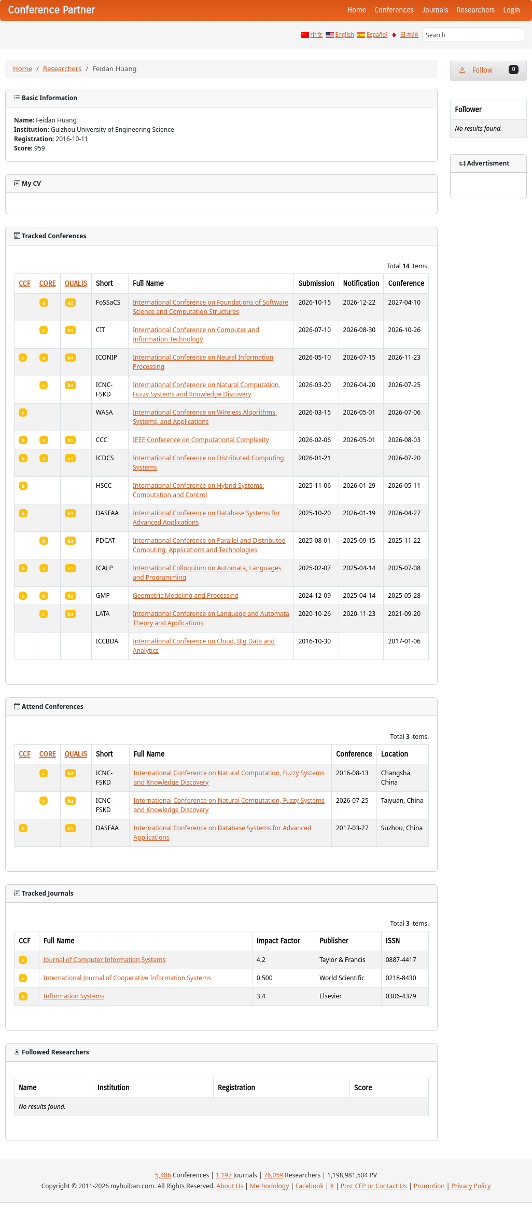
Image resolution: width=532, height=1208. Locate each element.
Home (356, 10)
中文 (317, 34)
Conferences (394, 10)
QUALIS (76, 283)
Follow (488, 70)
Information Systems (74, 996)
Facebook (310, 1186)
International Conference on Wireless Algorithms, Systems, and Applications (205, 417)
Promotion (429, 1186)
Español (377, 34)
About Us (230, 1186)
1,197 (224, 1175)
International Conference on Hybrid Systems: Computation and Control (198, 490)
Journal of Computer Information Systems (104, 959)
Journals (435, 10)
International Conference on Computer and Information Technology (196, 334)
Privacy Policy (471, 1186)
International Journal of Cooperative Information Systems (127, 977)
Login (511, 10)
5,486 (163, 1175)
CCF (25, 283)
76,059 (274, 1175)
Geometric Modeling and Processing (186, 595)
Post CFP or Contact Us (374, 1186)
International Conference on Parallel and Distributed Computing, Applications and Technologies (209, 545)
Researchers (476, 10)
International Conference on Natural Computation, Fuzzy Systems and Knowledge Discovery (207, 389)
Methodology (269, 1186)
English (345, 34)
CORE (47, 283)
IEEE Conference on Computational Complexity (201, 439)
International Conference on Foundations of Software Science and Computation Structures (210, 307)
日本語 (409, 34)
